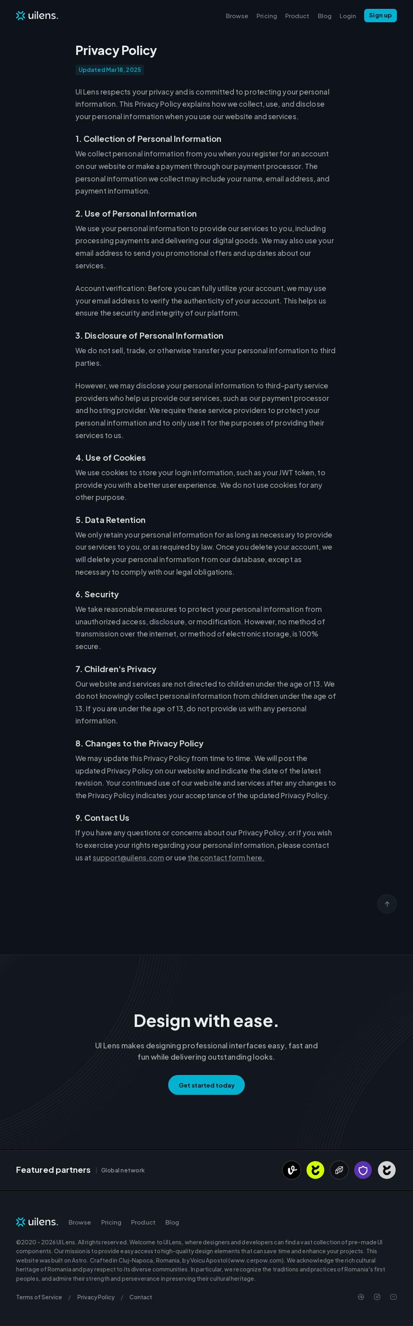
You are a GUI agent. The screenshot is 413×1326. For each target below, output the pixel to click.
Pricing (267, 15)
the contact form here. (226, 857)
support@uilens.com (129, 857)
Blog (325, 15)
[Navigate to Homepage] (37, 15)
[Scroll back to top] (387, 903)
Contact (140, 1297)
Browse (237, 15)
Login (348, 15)
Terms (39, 1297)
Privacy (96, 1297)
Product (297, 15)
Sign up (380, 15)
